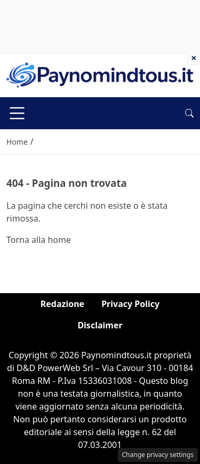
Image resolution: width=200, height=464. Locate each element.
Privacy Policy (130, 304)
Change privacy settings (158, 454)
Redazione (62, 304)
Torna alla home (38, 240)
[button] (189, 113)
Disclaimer (99, 325)
